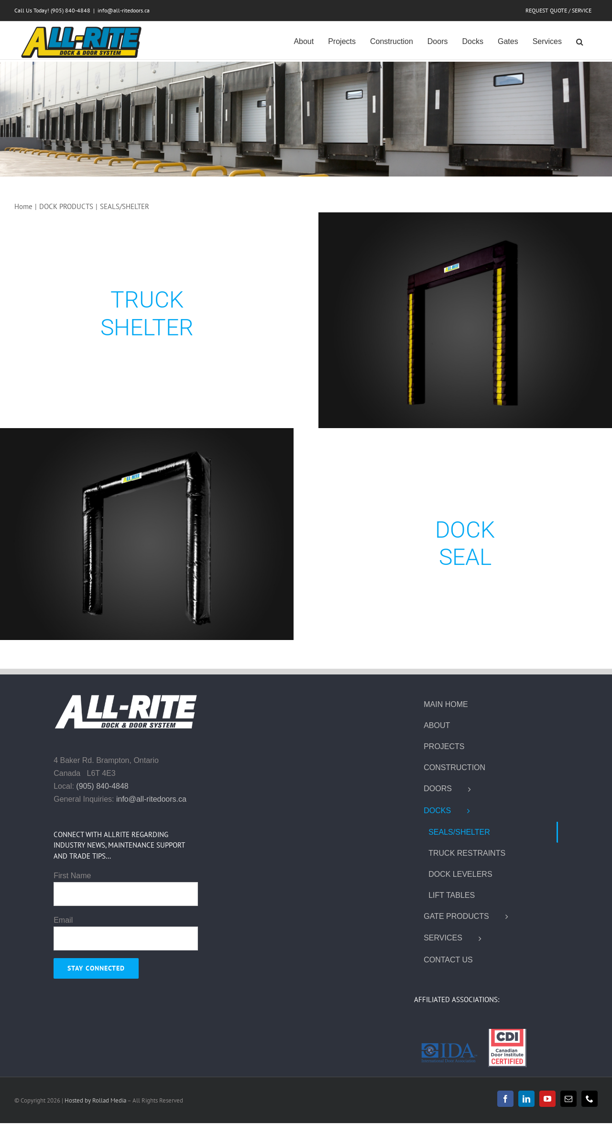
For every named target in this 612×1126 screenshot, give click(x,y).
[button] (579, 41)
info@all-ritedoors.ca (124, 10)
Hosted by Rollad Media (96, 1100)
